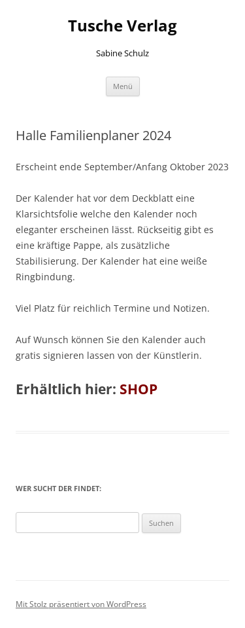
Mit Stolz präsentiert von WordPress (81, 604)
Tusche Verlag (122, 26)
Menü (123, 86)
